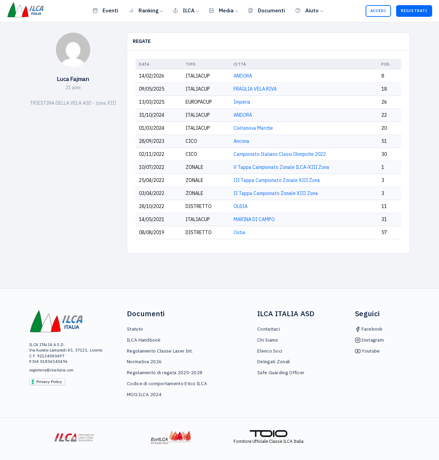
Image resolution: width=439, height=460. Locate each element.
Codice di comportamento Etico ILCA (167, 383)
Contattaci (268, 329)
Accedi (378, 10)
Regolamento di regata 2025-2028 (164, 372)
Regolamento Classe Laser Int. (160, 351)
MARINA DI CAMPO (254, 219)
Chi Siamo (267, 340)
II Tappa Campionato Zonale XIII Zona (276, 193)
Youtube (367, 351)
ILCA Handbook (144, 340)
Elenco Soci (269, 351)
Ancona (241, 141)
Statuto (135, 329)
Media (221, 10)
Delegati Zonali (273, 361)
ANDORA (243, 76)
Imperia (242, 102)
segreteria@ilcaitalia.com (51, 370)
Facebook (369, 329)
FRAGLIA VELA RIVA (255, 89)
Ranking (143, 10)
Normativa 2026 (144, 361)
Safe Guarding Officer (281, 372)
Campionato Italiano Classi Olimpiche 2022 (280, 154)
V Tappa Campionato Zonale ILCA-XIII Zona (281, 167)
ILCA (183, 10)
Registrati (414, 10)
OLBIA (241, 206)
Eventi (105, 10)
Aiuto (307, 10)
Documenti (266, 10)
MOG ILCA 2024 (144, 394)
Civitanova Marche (253, 128)
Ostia (239, 232)
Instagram (369, 340)
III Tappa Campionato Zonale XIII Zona (277, 180)
